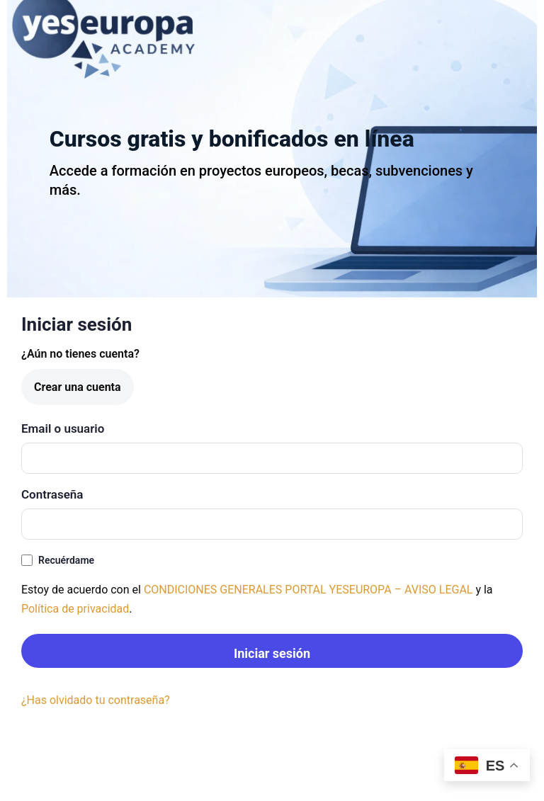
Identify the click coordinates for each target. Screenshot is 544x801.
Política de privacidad (75, 608)
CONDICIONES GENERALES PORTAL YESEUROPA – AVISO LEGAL (308, 589)
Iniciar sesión (272, 653)
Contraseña (52, 494)
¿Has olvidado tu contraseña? (95, 700)
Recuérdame (57, 561)
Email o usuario (62, 428)
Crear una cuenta (77, 387)
